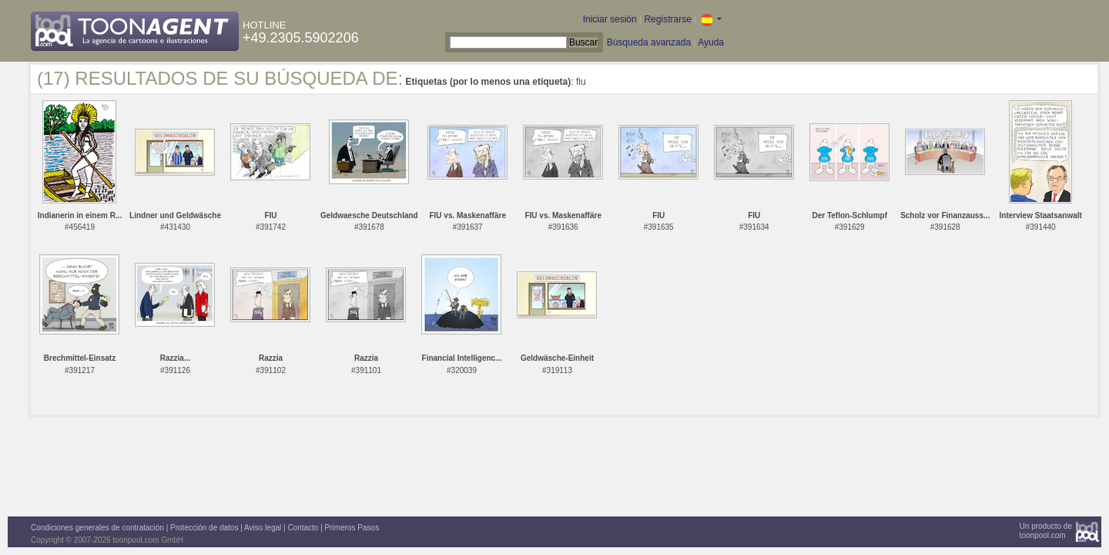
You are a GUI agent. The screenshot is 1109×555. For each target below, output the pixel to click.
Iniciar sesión (610, 19)
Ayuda (711, 42)
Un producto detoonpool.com (1046, 531)
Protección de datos (204, 527)
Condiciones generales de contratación (97, 527)
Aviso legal (262, 527)
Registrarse (667, 19)
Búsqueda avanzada (649, 42)
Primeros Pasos (352, 527)
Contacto (302, 527)
